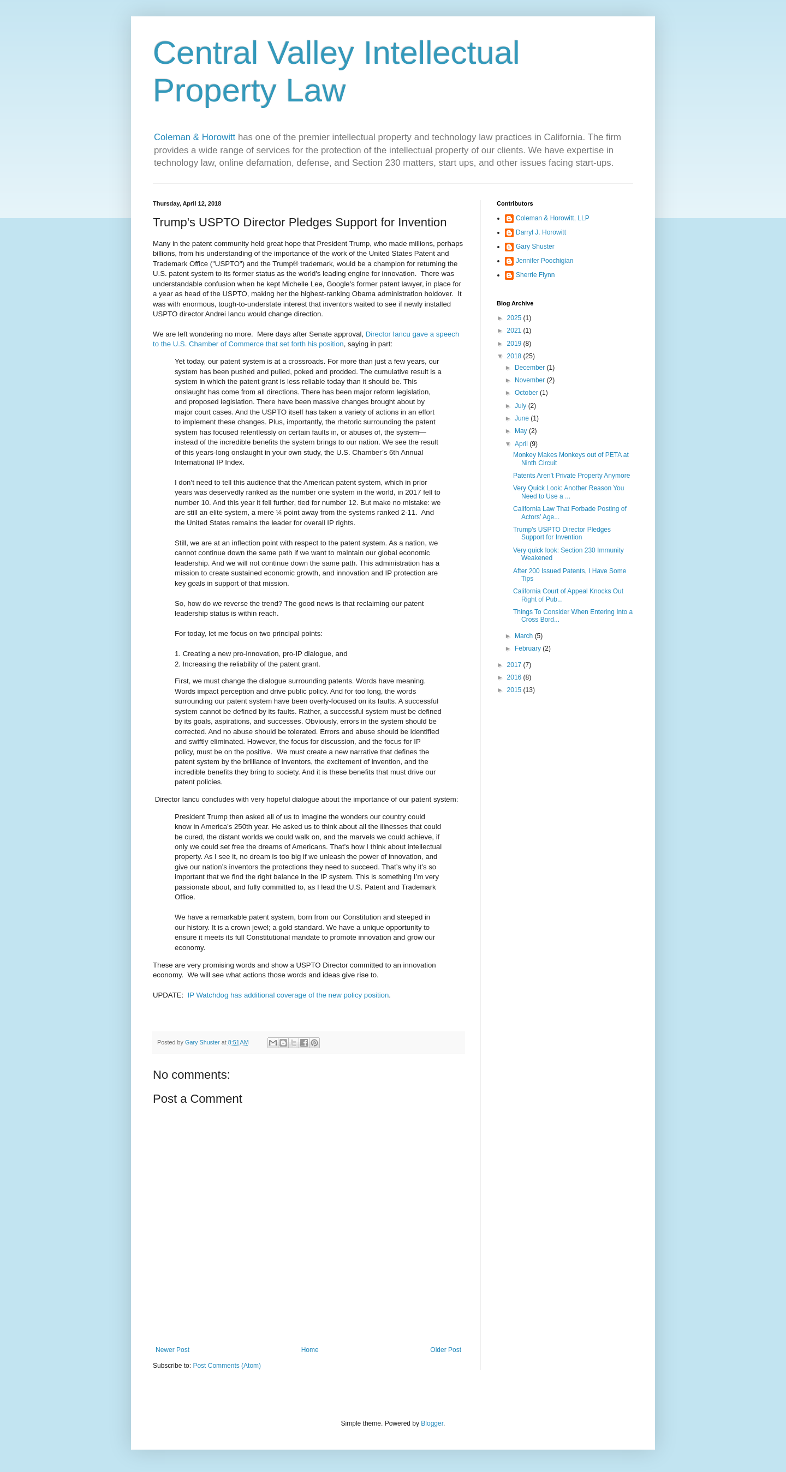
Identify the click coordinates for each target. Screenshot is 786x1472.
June (523, 418)
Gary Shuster (535, 246)
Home (310, 1350)
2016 (515, 677)
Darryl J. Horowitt (541, 232)
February (529, 648)
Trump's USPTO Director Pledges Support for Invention (562, 533)
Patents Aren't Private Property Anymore (571, 475)
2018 (515, 356)
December (531, 367)
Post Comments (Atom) (227, 1365)
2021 (515, 330)
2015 (515, 690)
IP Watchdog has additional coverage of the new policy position (288, 995)
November (531, 380)
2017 (515, 665)
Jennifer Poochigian (544, 261)
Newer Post (172, 1350)
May (522, 431)
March (525, 636)
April (522, 444)
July (521, 406)
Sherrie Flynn (535, 275)
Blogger (432, 1423)
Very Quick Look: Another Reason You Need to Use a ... (568, 492)
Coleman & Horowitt (196, 137)
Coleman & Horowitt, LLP (553, 218)
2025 (515, 318)
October (527, 392)
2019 (515, 343)
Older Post (445, 1350)
